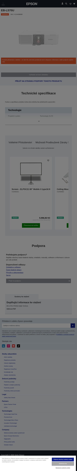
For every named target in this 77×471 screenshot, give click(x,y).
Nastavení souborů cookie (63, 467)
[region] (38, 463)
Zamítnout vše (63, 463)
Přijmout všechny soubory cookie (63, 459)
